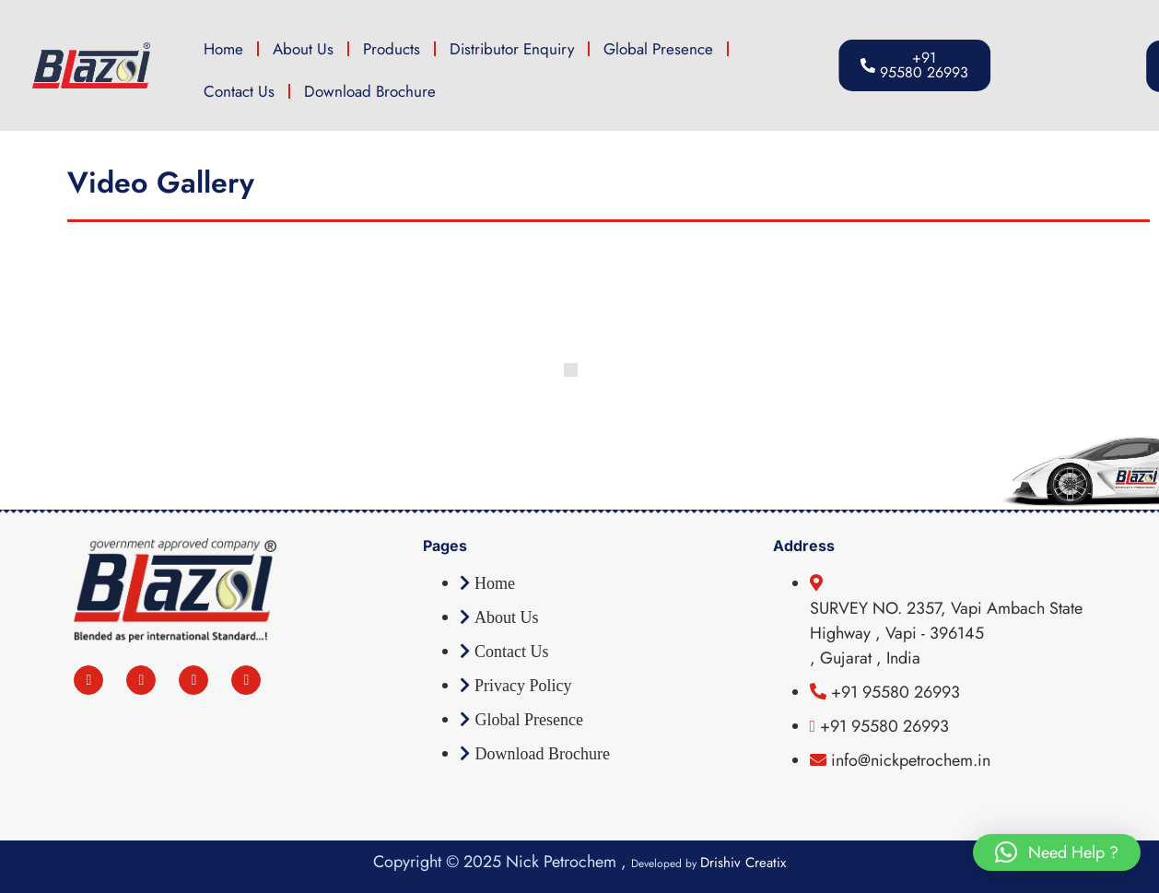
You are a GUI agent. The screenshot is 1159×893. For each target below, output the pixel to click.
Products (391, 49)
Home (223, 49)
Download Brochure (370, 91)
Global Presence (658, 49)
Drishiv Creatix (743, 862)
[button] (1057, 852)
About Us (303, 49)
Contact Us (239, 91)
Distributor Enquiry (512, 49)
